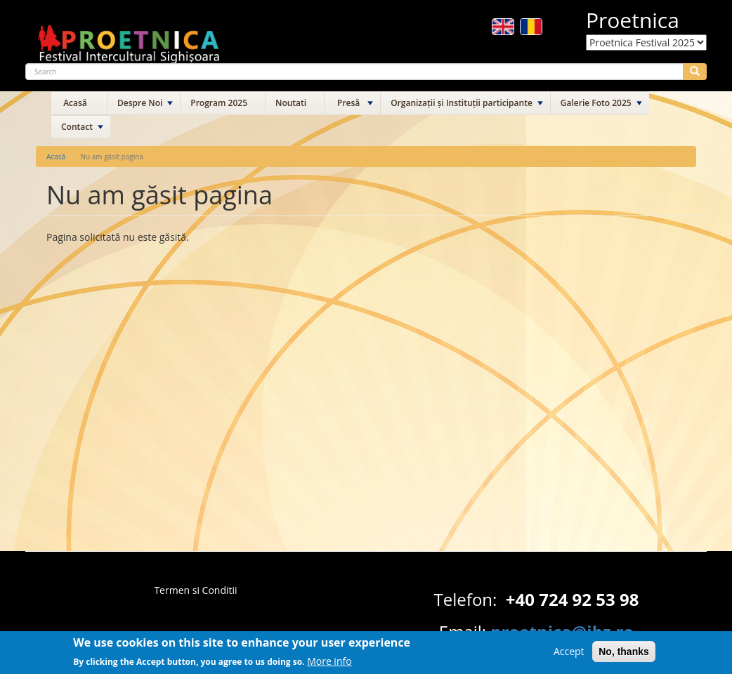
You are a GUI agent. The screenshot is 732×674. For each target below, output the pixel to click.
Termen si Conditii (195, 590)
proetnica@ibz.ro (562, 631)
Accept (569, 654)
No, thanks (624, 654)
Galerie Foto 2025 (596, 103)
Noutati (290, 103)
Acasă (75, 103)
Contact (77, 127)
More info (329, 663)
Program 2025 (218, 103)
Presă (348, 103)
